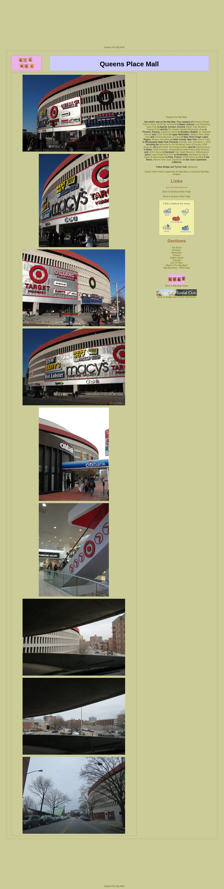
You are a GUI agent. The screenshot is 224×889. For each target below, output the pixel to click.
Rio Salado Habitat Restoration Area (186, 129)
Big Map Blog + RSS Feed (176, 268)
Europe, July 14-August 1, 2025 (195, 142)
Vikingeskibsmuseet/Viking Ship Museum (189, 149)
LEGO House (155, 152)
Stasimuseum (203, 147)
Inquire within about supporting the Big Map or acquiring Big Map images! (177, 172)
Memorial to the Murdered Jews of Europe (180, 144)
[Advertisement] (114, 21)
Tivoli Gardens (160, 149)
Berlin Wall (162, 147)
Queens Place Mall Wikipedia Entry (177, 187)
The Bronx (176, 247)
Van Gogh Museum (184, 152)
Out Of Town (176, 263)
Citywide (176, 260)
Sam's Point (204, 139)
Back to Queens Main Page (176, 196)
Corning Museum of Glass (168, 137)
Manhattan (176, 253)
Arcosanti (171, 124)
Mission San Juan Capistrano (168, 159)
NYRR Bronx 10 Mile (193, 157)
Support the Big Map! (114, 47)
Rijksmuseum (202, 152)
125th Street (162, 134)
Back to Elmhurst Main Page (177, 191)
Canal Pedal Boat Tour (162, 154)
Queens (177, 255)
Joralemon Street (169, 132)
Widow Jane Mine (161, 139)
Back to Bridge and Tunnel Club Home (176, 296)
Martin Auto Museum (196, 127)
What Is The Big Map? (177, 265)
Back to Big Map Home (176, 285)
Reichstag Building (178, 147)
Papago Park (153, 129)
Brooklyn (176, 250)
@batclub (192, 167)
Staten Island (176, 258)
